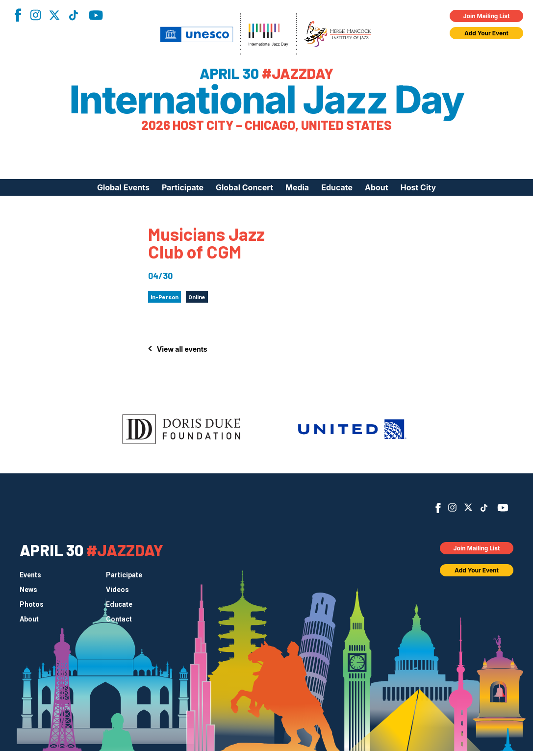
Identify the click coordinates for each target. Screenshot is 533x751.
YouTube (96, 15)
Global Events (123, 187)
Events (30, 575)
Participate (182, 187)
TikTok (73, 15)
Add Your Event (486, 33)
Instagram (35, 15)
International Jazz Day (266, 99)
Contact (119, 619)
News (28, 590)
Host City (418, 187)
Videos (117, 590)
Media (297, 187)
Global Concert (244, 187)
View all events (182, 349)
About (376, 187)
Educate (337, 187)
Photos (32, 604)
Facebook (17, 15)
